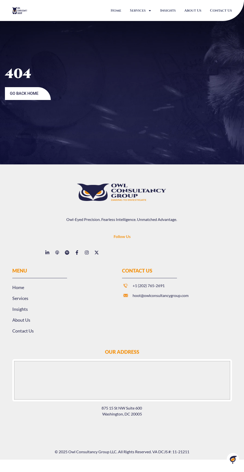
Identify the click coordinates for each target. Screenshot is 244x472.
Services (141, 11)
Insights (168, 10)
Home (116, 10)
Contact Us (221, 10)
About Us (192, 10)
